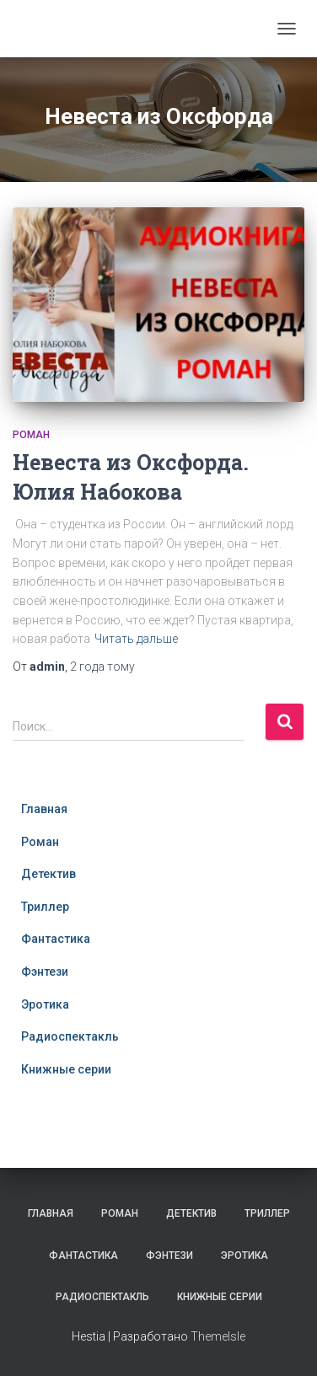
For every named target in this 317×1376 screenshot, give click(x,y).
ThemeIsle (218, 1336)
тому (102, 666)
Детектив (48, 874)
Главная (44, 809)
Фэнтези (44, 971)
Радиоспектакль (70, 1036)
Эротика (45, 1004)
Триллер (45, 906)
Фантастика (55, 938)
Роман (31, 435)
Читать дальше (136, 638)
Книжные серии (66, 1069)
